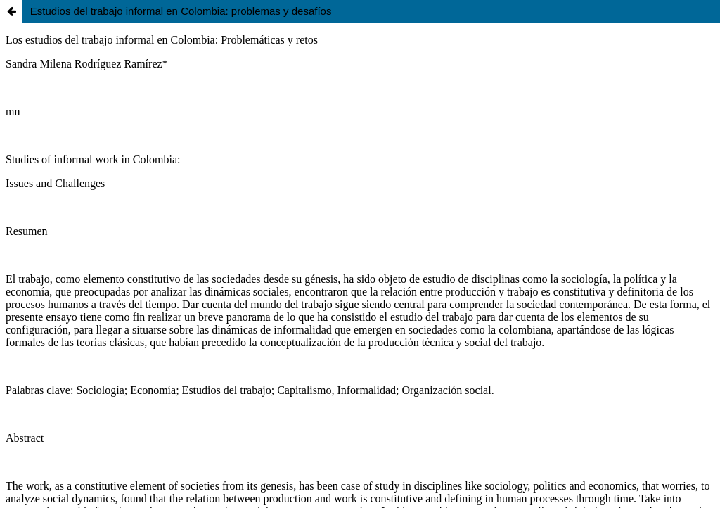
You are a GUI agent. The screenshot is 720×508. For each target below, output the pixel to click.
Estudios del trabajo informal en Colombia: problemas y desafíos (181, 11)
